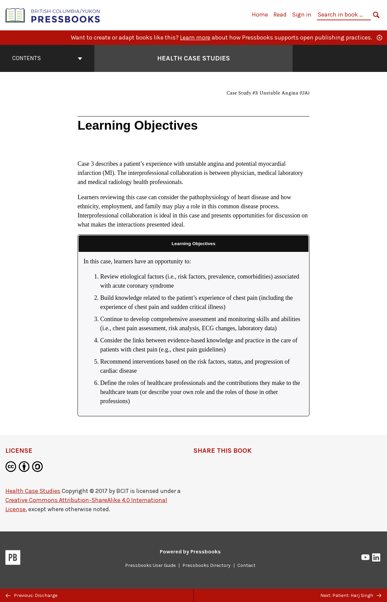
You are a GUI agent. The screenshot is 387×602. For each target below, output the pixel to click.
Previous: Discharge (31, 595)
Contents (47, 58)
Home (260, 14)
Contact (246, 565)
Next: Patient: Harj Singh (350, 595)
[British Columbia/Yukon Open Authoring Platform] (52, 14)
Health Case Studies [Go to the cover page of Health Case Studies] (193, 58)
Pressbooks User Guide (150, 565)
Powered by (190, 551)
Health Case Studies (32, 491)
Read (280, 14)
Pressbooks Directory (206, 565)
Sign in (301, 14)
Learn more (195, 37)
